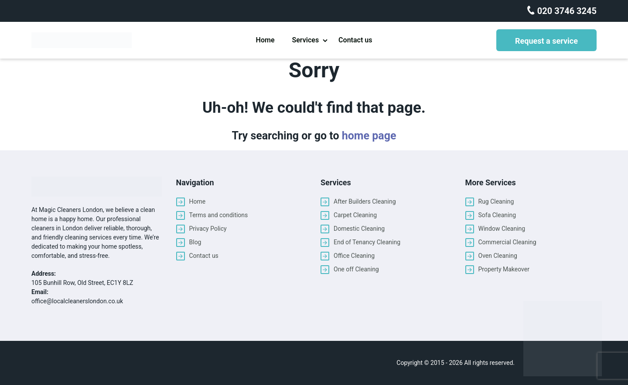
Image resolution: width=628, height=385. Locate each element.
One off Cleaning (356, 269)
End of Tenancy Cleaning (367, 242)
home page (369, 135)
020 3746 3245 (566, 11)
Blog (195, 242)
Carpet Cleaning (355, 215)
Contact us (355, 40)
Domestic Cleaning (359, 228)
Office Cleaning (354, 255)
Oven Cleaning (497, 255)
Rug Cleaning (496, 201)
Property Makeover (503, 269)
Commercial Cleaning (507, 242)
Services (305, 40)
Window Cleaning (502, 228)
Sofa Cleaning (497, 215)
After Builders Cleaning (365, 201)
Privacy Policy (208, 228)
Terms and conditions (218, 215)
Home (265, 40)
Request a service (546, 40)
